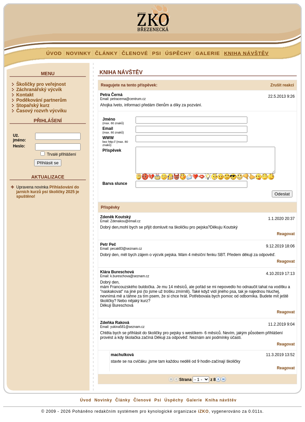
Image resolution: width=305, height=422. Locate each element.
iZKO (203, 416)
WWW (115, 141)
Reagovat (286, 239)
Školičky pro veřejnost (41, 84)
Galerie (208, 53)
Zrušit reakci (282, 85)
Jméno (113, 121)
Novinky (78, 53)
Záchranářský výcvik (39, 89)
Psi (156, 53)
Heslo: (19, 146)
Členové (135, 53)
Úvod (54, 53)
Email (113, 130)
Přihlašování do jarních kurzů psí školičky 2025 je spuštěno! (47, 192)
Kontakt (24, 94)
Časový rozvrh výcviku (41, 110)
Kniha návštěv (246, 53)
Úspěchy (178, 53)
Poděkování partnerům (41, 100)
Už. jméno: (19, 137)
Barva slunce (114, 188)
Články (106, 53)
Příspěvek (111, 150)
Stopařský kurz (32, 105)
